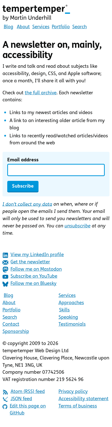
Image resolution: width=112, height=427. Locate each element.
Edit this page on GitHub (24, 410)
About (23, 27)
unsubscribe (77, 226)
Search (79, 27)
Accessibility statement (83, 399)
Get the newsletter (26, 262)
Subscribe (23, 186)
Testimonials (72, 324)
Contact (10, 324)
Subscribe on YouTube (30, 277)
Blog (8, 27)
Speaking (68, 317)
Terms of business (77, 406)
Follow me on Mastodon (32, 269)
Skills (64, 310)
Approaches (71, 303)
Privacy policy (73, 391)
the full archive (40, 93)
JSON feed (17, 399)
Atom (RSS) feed (23, 392)
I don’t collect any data (27, 204)
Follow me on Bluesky (29, 284)
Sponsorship (15, 331)
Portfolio (61, 27)
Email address (22, 160)
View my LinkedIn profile (33, 255)
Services (41, 27)
